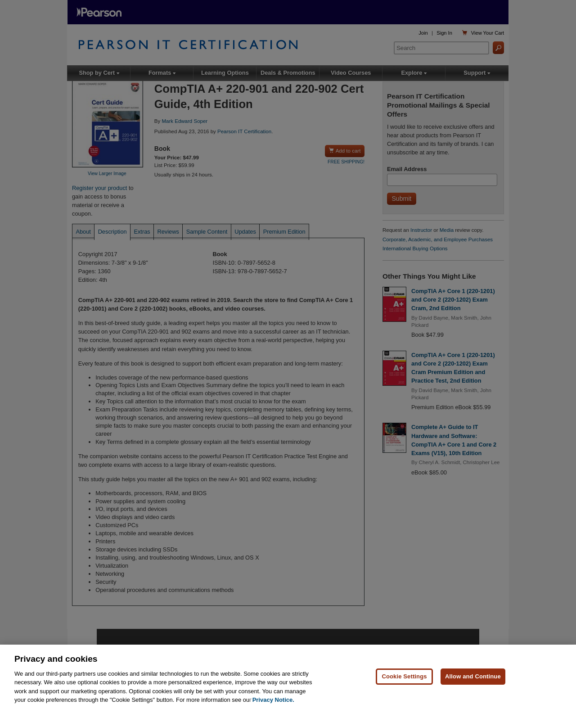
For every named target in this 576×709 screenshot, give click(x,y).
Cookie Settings (404, 676)
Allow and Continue (473, 676)
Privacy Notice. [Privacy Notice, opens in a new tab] (273, 700)
